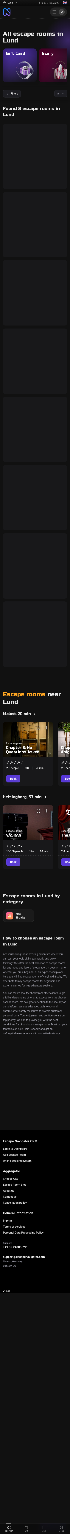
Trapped (16, 781)
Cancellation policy (15, 1335)
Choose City (10, 1311)
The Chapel (19, 515)
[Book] (14, 201)
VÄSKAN (13, 997)
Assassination (24, 250)
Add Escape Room (14, 1287)
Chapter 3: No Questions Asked (22, 911)
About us (8, 1323)
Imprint (7, 1353)
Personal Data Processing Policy (23, 1365)
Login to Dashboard (15, 1281)
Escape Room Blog (15, 1317)
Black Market (22, 427)
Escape (10, 1244)
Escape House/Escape (35, 1244)
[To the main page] (6, 12)
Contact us (9, 1329)
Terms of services (14, 1359)
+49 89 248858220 (49, 2)
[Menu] (58, 11)
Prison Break (22, 604)
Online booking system (17, 1293)
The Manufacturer (27, 338)
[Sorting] (60, 93)
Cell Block (18, 162)
